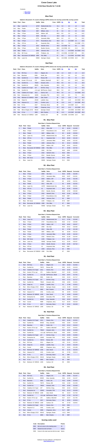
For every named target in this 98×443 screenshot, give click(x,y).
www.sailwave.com (49, 441)
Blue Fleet (27, 12)
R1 (62, 22)
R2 (69, 22)
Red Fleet (27, 13)
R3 (76, 22)
